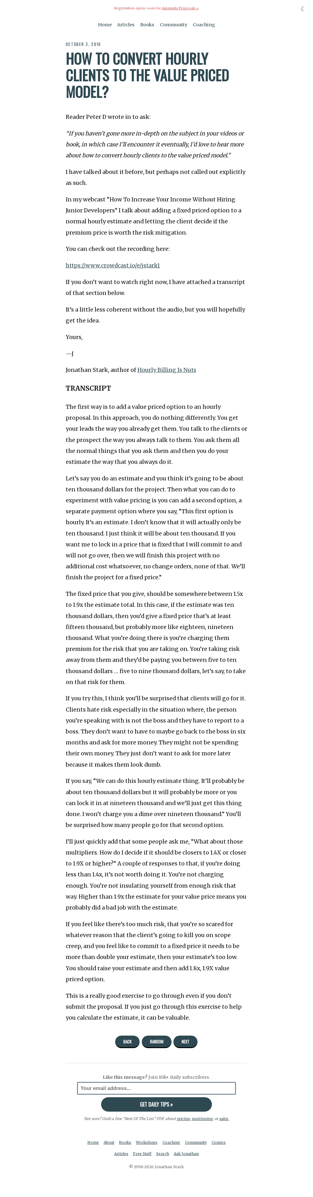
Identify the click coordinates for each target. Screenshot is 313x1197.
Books (147, 24)
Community (173, 24)
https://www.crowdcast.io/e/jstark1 (113, 265)
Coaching (204, 24)
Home (105, 24)
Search (163, 1153)
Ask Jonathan (187, 1153)
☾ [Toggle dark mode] (303, 9)
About (108, 1142)
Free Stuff (141, 1153)
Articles (126, 24)
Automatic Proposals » (180, 8)
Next (185, 1041)
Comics (220, 1142)
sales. (224, 1118)
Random (156, 1041)
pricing (183, 1118)
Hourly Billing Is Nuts (167, 370)
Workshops (147, 1142)
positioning (202, 1118)
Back (127, 1041)
